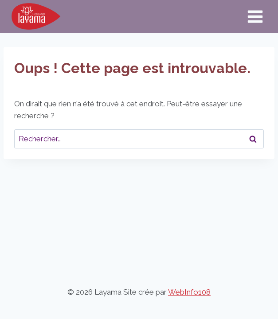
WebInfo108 (189, 292)
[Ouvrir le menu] (255, 16)
